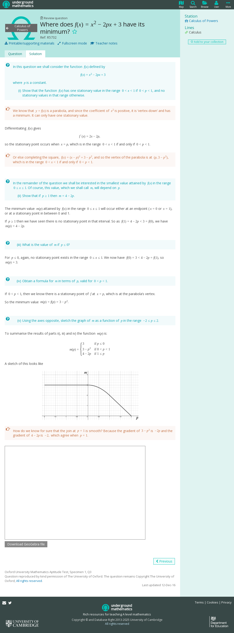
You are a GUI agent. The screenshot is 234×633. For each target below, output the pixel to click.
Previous (164, 561)
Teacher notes (103, 43)
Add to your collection (207, 42)
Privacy (226, 602)
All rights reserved (29, 581)
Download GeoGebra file (26, 544)
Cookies (212, 602)
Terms (199, 602)
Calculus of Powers (201, 21)
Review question (54, 18)
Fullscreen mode (72, 43)
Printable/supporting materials (29, 43)
